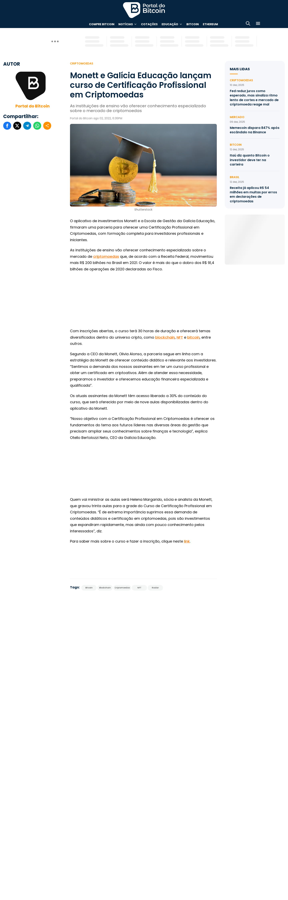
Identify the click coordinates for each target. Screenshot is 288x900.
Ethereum (210, 24)
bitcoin (193, 337)
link (187, 541)
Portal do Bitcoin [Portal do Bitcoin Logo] (144, 10)
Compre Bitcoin (101, 24)
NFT (180, 337)
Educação (170, 24)
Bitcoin (192, 24)
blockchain (165, 337)
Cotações (149, 24)
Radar (155, 587)
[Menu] (258, 24)
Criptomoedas (81, 63)
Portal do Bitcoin (32, 106)
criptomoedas (106, 256)
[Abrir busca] (248, 24)
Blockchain (105, 587)
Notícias (125, 24)
